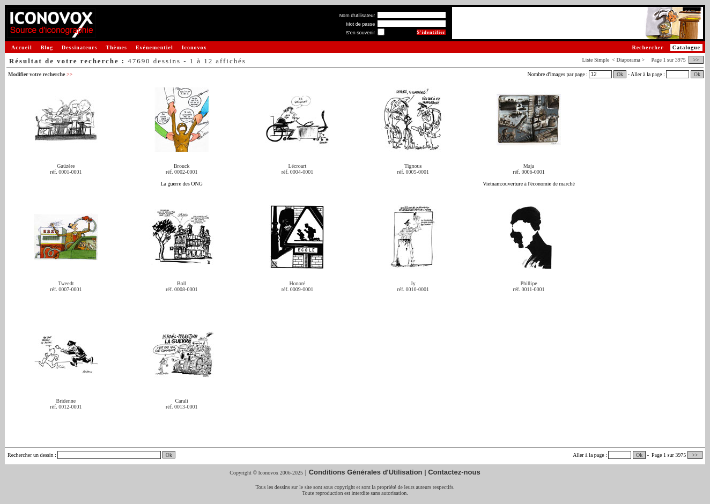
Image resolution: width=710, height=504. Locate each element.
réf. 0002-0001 (181, 172)
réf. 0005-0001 (413, 172)
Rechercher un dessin (31, 455)
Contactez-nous (454, 472)
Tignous (412, 166)
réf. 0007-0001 (66, 289)
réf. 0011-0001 (528, 289)
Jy (413, 283)
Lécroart (298, 166)
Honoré (297, 283)
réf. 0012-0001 (66, 407)
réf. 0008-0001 (181, 289)
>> (696, 60)
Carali (181, 401)
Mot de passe (360, 24)
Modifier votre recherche (40, 74)
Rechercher (647, 47)
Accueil (21, 47)
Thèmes (116, 47)
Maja (529, 166)
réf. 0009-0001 (297, 289)
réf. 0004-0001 (297, 172)
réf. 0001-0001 (66, 172)
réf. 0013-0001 (181, 407)
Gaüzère (66, 166)
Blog (47, 47)
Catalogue (686, 47)
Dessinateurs (79, 47)
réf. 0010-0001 (413, 289)
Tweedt (65, 283)
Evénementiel (154, 47)
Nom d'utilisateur (357, 15)
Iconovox (194, 47)
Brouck (181, 166)
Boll (181, 283)
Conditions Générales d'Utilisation (366, 472)
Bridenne (66, 401)
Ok (620, 74)
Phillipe (528, 283)
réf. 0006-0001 (528, 172)
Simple (601, 60)
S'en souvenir (360, 32)
